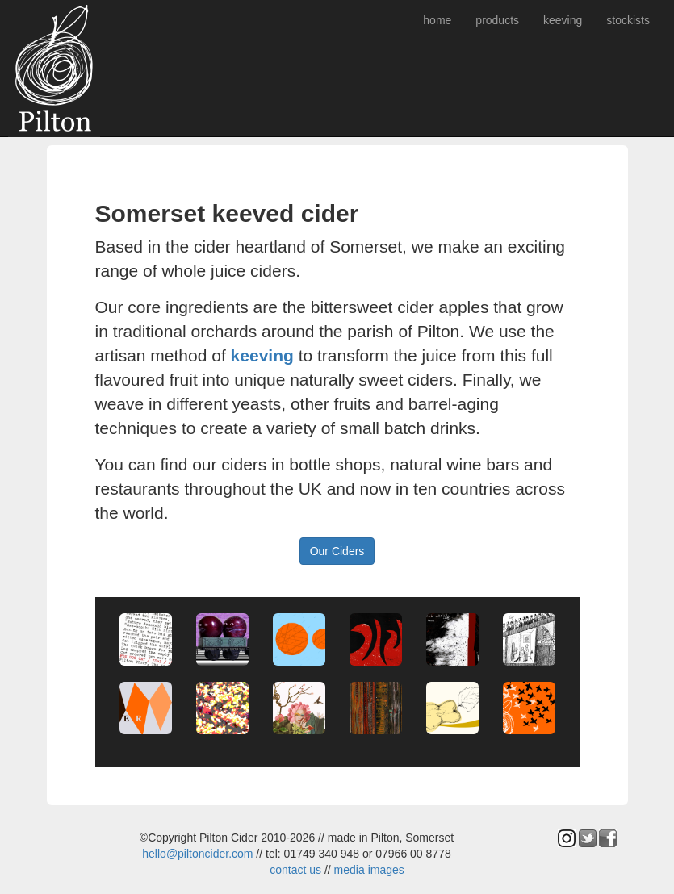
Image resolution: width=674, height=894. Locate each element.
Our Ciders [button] (337, 551)
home (437, 20)
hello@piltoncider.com (197, 853)
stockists (628, 20)
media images (369, 869)
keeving (562, 20)
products (497, 20)
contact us (295, 869)
